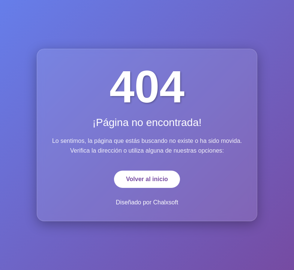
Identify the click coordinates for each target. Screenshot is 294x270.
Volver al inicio (147, 179)
